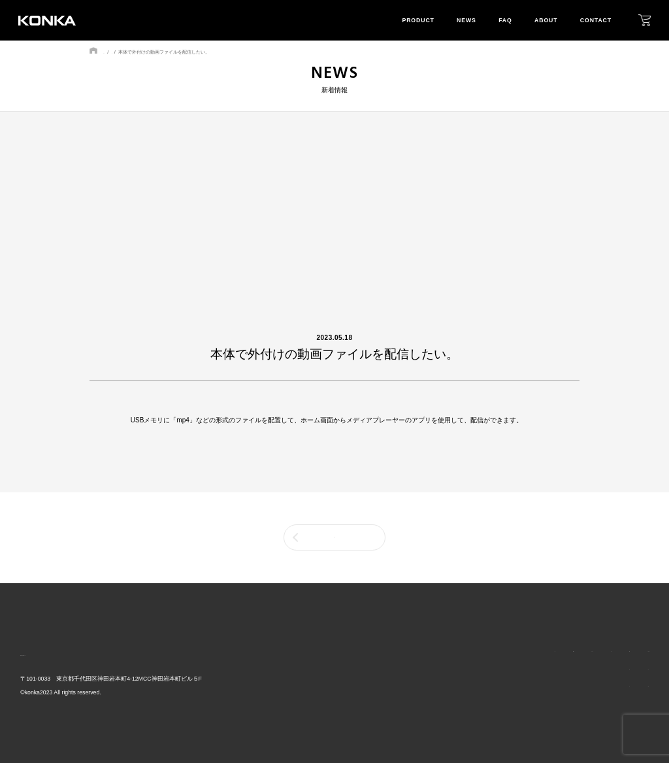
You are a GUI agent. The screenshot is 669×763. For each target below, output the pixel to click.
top (401, 650)
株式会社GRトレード (66, 652)
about (545, 20)
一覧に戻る (334, 537)
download (629, 686)
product (418, 20)
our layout (569, 670)
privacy (623, 670)
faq (505, 20)
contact (596, 20)
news (466, 20)
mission (563, 686)
